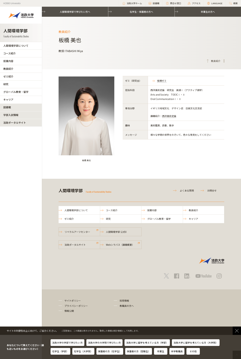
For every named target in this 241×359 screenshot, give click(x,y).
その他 (193, 351)
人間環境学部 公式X (116, 231)
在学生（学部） (60, 351)
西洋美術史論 (169, 116)
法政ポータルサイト (14, 122)
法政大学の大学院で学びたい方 (104, 342)
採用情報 (124, 300)
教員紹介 (8, 68)
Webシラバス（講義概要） (120, 244)
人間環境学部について (15, 45)
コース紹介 (9, 53)
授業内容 (8, 61)
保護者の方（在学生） (110, 351)
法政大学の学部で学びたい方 (67, 342)
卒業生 (160, 351)
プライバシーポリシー (76, 305)
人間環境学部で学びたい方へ (75, 11)
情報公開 (69, 310)
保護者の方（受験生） (138, 351)
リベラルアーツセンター (77, 231)
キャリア (8, 99)
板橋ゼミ (162, 80)
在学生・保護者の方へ (141, 11)
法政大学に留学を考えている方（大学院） (196, 342)
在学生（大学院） (83, 351)
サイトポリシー (72, 300)
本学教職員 (177, 351)
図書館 (7, 107)
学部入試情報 (10, 115)
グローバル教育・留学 (15, 92)
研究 (5, 84)
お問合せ (212, 190)
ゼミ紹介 (8, 76)
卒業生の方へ (208, 11)
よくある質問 (187, 190)
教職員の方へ (127, 305)
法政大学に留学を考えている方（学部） (147, 342)
